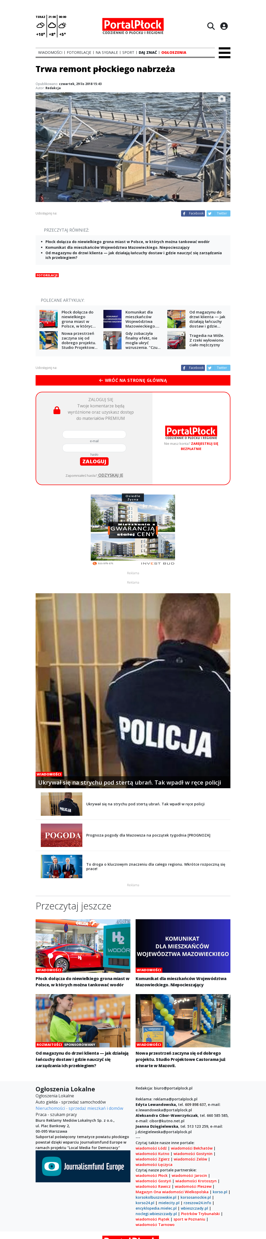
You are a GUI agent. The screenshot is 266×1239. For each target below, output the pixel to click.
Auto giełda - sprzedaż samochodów (71, 1102)
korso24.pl (145, 1202)
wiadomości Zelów (190, 1159)
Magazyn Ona (148, 1191)
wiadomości (173, 1191)
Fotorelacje (47, 275)
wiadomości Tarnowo (155, 1224)
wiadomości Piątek (152, 1219)
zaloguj (94, 461)
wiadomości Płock (152, 1175)
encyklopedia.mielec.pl (156, 1208)
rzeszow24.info (197, 1202)
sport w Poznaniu (189, 1219)
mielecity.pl (168, 1202)
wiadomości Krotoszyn (196, 1180)
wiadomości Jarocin (189, 1175)
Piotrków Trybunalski (200, 1213)
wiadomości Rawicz (153, 1186)
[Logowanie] (223, 25)
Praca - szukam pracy (56, 1114)
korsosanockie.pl (196, 1197)
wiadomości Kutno (152, 1153)
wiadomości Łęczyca (154, 1164)
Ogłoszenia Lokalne (55, 1096)
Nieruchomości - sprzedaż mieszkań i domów (79, 1108)
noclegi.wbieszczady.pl (156, 1213)
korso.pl (220, 1191)
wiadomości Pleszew (193, 1186)
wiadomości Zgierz (153, 1159)
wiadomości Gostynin (193, 1153)
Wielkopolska (197, 1191)
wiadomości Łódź (151, 1148)
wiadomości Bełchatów (191, 1148)
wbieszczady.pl (194, 1208)
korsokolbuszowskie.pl (156, 1197)
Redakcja (53, 88)
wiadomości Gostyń (153, 1180)
